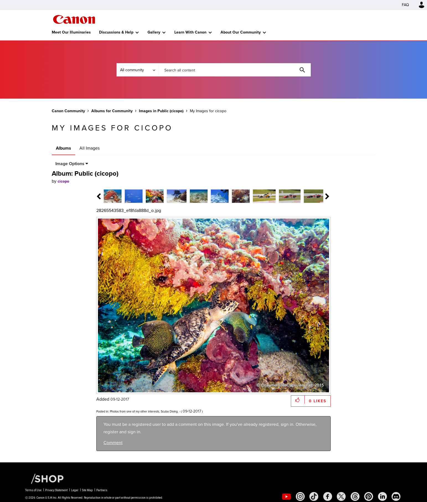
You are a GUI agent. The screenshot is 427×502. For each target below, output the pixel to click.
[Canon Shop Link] (44, 478)
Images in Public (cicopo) (161, 111)
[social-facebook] (327, 496)
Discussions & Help (116, 32)
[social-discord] (396, 496)
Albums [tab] (63, 148)
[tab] (124, 196)
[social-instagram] (300, 496)
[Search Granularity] (138, 69)
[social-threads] (355, 496)
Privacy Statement (56, 490)
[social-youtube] (286, 496)
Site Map (87, 490)
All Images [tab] (89, 148)
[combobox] (235, 69)
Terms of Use (33, 490)
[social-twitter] (341, 496)
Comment (113, 442)
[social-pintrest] (368, 496)
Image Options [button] (69, 163)
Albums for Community (112, 111)
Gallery (153, 32)
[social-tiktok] (313, 496)
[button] (298, 400)
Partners (101, 490)
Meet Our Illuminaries (71, 32)
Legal (74, 490)
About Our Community (241, 32)
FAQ (405, 5)
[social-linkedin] (382, 496)
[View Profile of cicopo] (63, 181)
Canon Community (74, 19)
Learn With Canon (190, 32)
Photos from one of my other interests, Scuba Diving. (144, 411)
